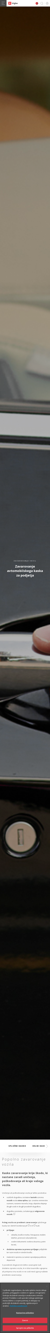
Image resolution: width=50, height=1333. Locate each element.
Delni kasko (40, 1146)
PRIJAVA (47, 3)
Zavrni (25, 1323)
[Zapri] (47, 1289)
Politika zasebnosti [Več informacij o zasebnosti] (18, 1308)
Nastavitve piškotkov (25, 1315)
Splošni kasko (17, 1146)
